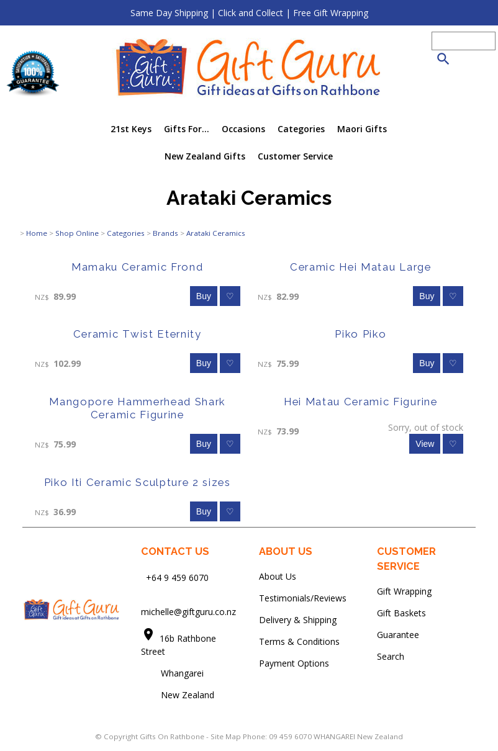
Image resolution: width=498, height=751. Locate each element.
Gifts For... (186, 129)
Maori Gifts (362, 129)
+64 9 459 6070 (177, 577)
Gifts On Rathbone (173, 736)
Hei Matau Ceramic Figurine (361, 401)
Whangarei (173, 673)
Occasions (243, 129)
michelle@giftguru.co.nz (188, 612)
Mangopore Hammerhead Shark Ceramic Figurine (137, 408)
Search (390, 656)
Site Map (226, 736)
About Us (277, 576)
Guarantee (398, 635)
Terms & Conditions (299, 641)
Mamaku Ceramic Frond (137, 267)
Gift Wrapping (404, 591)
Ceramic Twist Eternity (137, 334)
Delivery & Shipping (298, 620)
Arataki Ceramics (215, 233)
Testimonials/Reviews (302, 598)
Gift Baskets (401, 613)
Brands (165, 233)
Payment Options (294, 663)
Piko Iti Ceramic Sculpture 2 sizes (137, 482)
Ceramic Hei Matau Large (361, 267)
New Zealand (177, 695)
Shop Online (77, 233)
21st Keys (131, 129)
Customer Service (295, 156)
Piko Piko (360, 334)
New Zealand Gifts (205, 156)
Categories (301, 129)
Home (36, 233)
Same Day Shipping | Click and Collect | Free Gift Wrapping (249, 13)
